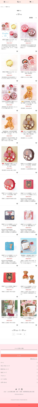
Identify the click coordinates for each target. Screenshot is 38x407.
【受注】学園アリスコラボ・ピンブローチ (9, 72)
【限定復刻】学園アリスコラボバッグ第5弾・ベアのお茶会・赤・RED (9, 165)
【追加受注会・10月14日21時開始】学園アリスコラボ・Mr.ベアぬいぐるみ (9, 132)
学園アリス (8, 6)
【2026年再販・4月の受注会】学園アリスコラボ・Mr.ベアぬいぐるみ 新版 (28, 103)
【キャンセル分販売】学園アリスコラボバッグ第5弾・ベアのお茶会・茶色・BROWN (28, 133)
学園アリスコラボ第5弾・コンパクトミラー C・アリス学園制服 (9, 225)
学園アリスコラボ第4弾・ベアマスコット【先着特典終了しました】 (28, 287)
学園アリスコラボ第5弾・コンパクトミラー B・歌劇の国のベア (28, 225)
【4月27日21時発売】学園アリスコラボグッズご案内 (9, 102)
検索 (19, 2)
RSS (17, 391)
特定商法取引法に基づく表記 (28, 391)
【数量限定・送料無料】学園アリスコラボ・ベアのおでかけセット (28, 256)
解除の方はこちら (33, 358)
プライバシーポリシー (19, 394)
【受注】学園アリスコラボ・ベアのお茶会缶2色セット (28, 40)
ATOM (21, 391)
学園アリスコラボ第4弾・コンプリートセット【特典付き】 (28, 318)
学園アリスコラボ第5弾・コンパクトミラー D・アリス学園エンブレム (28, 194)
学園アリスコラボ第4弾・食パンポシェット (9, 318)
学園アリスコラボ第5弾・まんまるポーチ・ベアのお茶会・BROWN (28, 164)
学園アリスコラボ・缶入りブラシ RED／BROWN (28, 72)
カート (31, 1)
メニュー (6, 2)
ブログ (5, 391)
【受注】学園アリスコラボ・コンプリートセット (9, 40)
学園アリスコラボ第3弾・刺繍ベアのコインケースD (9, 287)
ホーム (2, 6)
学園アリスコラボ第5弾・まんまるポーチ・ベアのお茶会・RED (9, 194)
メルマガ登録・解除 (11, 391)
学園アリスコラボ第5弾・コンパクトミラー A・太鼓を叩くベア (9, 256)
